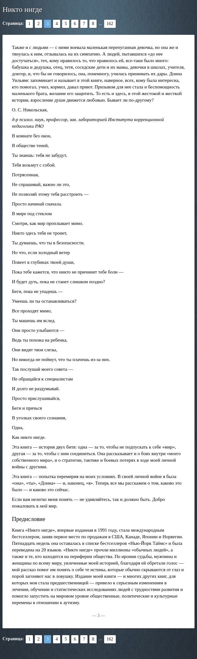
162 (110, 23)
